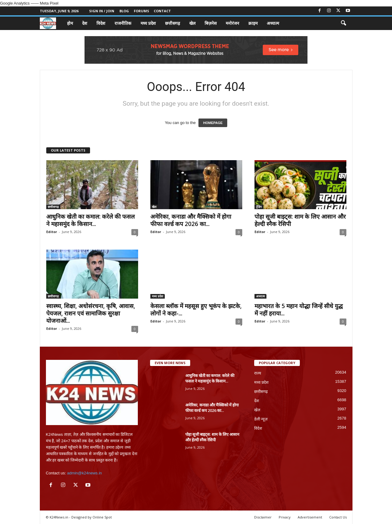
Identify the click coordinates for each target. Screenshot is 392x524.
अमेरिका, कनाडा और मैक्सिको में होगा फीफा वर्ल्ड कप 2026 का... (190, 220)
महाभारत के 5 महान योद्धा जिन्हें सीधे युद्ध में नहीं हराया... (298, 309)
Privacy (285, 517)
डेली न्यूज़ (261, 419)
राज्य (257, 373)
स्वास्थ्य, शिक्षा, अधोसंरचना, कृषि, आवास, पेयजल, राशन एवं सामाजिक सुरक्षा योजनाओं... (90, 313)
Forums (141, 11)
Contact (162, 11)
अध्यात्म (273, 23)
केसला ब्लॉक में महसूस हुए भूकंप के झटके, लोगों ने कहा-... (196, 309)
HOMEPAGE (212, 123)
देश (84, 23)
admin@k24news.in (84, 473)
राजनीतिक (123, 23)
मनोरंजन (232, 23)
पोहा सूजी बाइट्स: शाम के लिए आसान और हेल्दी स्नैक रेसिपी (300, 220)
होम (70, 23)
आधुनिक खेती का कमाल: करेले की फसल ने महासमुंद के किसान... (90, 220)
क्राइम (253, 23)
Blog (124, 11)
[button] (343, 23)
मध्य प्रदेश (148, 23)
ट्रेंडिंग (259, 207)
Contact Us (338, 517)
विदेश (100, 23)
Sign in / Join (101, 11)
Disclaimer (263, 517)
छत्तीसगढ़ (172, 23)
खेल (192, 23)
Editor (51, 231)
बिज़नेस (211, 23)
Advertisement (310, 517)
